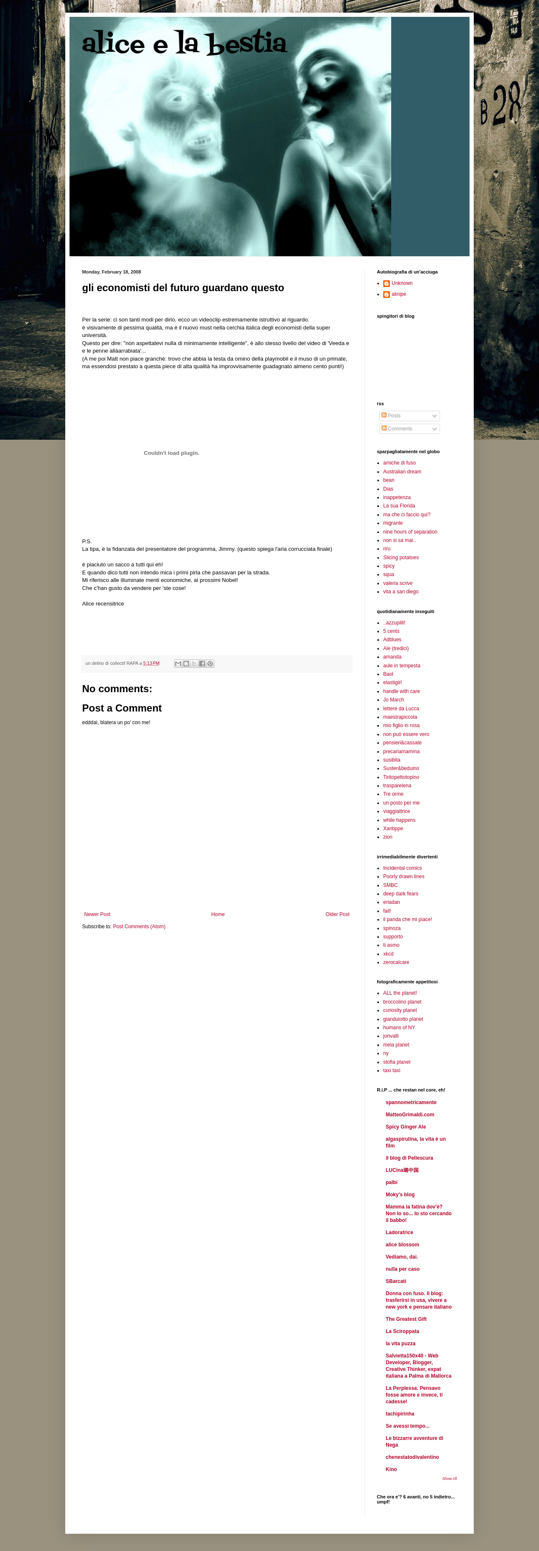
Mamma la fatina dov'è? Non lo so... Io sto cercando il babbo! (419, 1213)
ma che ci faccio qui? (406, 515)
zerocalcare (396, 962)
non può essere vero (406, 734)
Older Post (338, 914)
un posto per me (401, 803)
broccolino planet (402, 1002)
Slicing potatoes (401, 557)
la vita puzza (401, 1344)
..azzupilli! (394, 623)
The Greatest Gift (406, 1319)
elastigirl (392, 682)
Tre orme (393, 794)
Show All (449, 1479)
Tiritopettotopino (401, 777)
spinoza (391, 928)
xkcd (388, 954)
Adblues (392, 640)
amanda (392, 657)
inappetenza (397, 497)
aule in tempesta (401, 666)
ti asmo (391, 945)
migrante (393, 523)
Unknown (402, 283)
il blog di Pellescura (409, 1158)
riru (386, 549)
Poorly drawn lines (403, 876)
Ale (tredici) (396, 648)
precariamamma (401, 751)
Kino (391, 1469)
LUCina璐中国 (402, 1170)
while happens (399, 820)
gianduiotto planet (403, 1019)
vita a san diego (401, 592)
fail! (387, 911)
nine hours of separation (410, 532)
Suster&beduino (401, 768)
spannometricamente (411, 1102)
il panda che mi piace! (407, 919)
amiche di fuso (399, 463)
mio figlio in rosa (401, 725)
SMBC (390, 885)
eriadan (391, 902)
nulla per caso (403, 1269)
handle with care (401, 691)
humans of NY (399, 1027)
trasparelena (397, 786)
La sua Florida (399, 506)
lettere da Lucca (401, 709)
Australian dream (402, 472)
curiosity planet (400, 1010)
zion (387, 837)
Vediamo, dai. (402, 1257)
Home (218, 914)
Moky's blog (400, 1195)
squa (388, 574)
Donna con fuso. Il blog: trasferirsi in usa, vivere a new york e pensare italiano (419, 1300)
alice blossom (402, 1245)
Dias (388, 489)
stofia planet (397, 1062)
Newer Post (97, 914)
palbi (392, 1182)
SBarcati (396, 1281)
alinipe (399, 294)
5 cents (391, 631)
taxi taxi (391, 1070)
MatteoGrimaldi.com (410, 1115)
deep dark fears (400, 894)
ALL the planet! (400, 993)
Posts (391, 416)
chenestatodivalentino (412, 1457)
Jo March (393, 700)
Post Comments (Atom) (139, 927)
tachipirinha (400, 1414)
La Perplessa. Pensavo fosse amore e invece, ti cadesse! (414, 1395)
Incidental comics (402, 868)
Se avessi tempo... (408, 1426)
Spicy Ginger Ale (406, 1127)
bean (389, 480)
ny (386, 1053)
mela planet (396, 1045)
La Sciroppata (402, 1331)
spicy (389, 566)
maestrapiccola (400, 717)
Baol (388, 674)
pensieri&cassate (402, 743)
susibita (391, 760)
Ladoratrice (399, 1232)
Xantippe (393, 828)
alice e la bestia (184, 45)
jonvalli (391, 1036)
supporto (393, 937)
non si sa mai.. (399, 540)
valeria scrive (398, 583)
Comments (397, 429)
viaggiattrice (396, 811)
